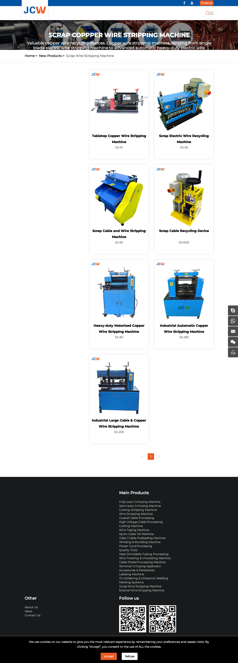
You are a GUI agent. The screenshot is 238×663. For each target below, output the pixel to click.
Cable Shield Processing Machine (142, 562)
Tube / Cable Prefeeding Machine (142, 538)
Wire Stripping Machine (136, 514)
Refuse (129, 656)
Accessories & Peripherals (137, 570)
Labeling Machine (131, 574)
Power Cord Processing (135, 546)
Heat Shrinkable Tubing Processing (144, 554)
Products (206, 2)
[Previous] (142, 456)
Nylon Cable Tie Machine (136, 534)
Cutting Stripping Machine (138, 510)
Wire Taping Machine (134, 530)
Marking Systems (131, 582)
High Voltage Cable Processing (141, 522)
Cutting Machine (131, 526)
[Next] (160, 456)
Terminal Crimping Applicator (140, 566)
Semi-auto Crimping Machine (140, 506)
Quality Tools (128, 550)
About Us (31, 607)
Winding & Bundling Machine (139, 542)
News (28, 611)
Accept (109, 656)
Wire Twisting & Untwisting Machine (145, 558)
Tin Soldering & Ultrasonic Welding (143, 578)
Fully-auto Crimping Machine (139, 502)
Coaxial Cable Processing (136, 518)
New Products (50, 56)
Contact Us (32, 615)
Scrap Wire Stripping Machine (90, 56)
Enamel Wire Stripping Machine (141, 590)
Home (30, 56)
